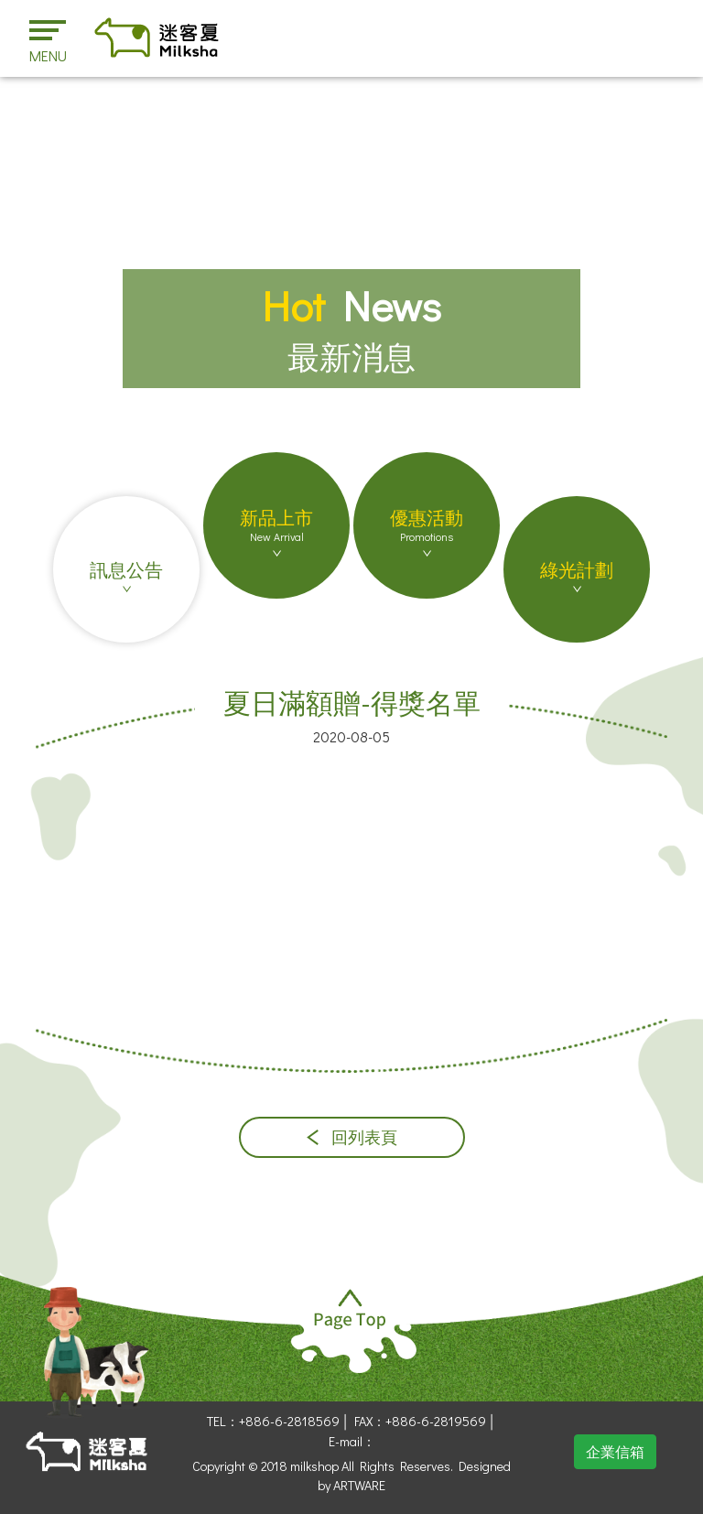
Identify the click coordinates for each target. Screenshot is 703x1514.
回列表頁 (352, 1137)
